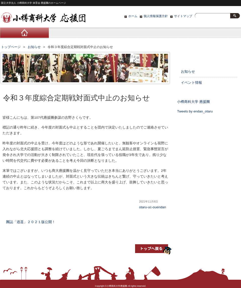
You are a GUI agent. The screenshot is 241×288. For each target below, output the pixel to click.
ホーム (132, 16)
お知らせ (34, 47)
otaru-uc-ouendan (152, 207)
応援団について (73, 33)
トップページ (11, 47)
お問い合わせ (216, 33)
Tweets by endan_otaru (195, 111)
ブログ (168, 33)
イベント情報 (191, 83)
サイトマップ (183, 16)
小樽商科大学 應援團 (193, 102)
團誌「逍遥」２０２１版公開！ (30, 222)
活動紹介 (120, 33)
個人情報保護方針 (156, 16)
